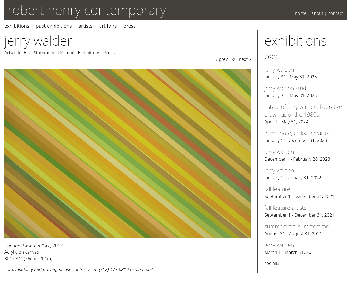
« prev (222, 59)
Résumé (66, 53)
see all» (271, 263)
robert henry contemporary (87, 10)
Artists (85, 25)
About (318, 13)
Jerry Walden (39, 40)
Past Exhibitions (54, 25)
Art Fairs (108, 25)
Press (129, 25)
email (147, 270)
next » (245, 59)
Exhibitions (16, 25)
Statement (44, 53)
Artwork (12, 53)
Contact (335, 13)
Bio (27, 53)
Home (301, 13)
